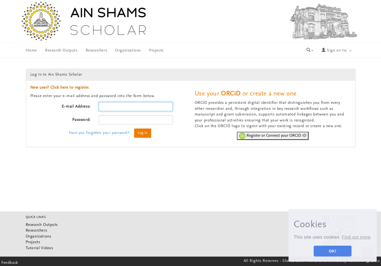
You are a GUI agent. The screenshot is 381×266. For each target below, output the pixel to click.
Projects (156, 51)
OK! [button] (332, 251)
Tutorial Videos (39, 248)
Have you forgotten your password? (99, 133)
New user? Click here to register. (60, 88)
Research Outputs (61, 51)
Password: (81, 120)
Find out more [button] (356, 237)
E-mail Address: (76, 107)
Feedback (9, 263)
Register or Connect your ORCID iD (272, 136)
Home (31, 51)
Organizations (128, 51)
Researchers (96, 51)
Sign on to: (336, 51)
